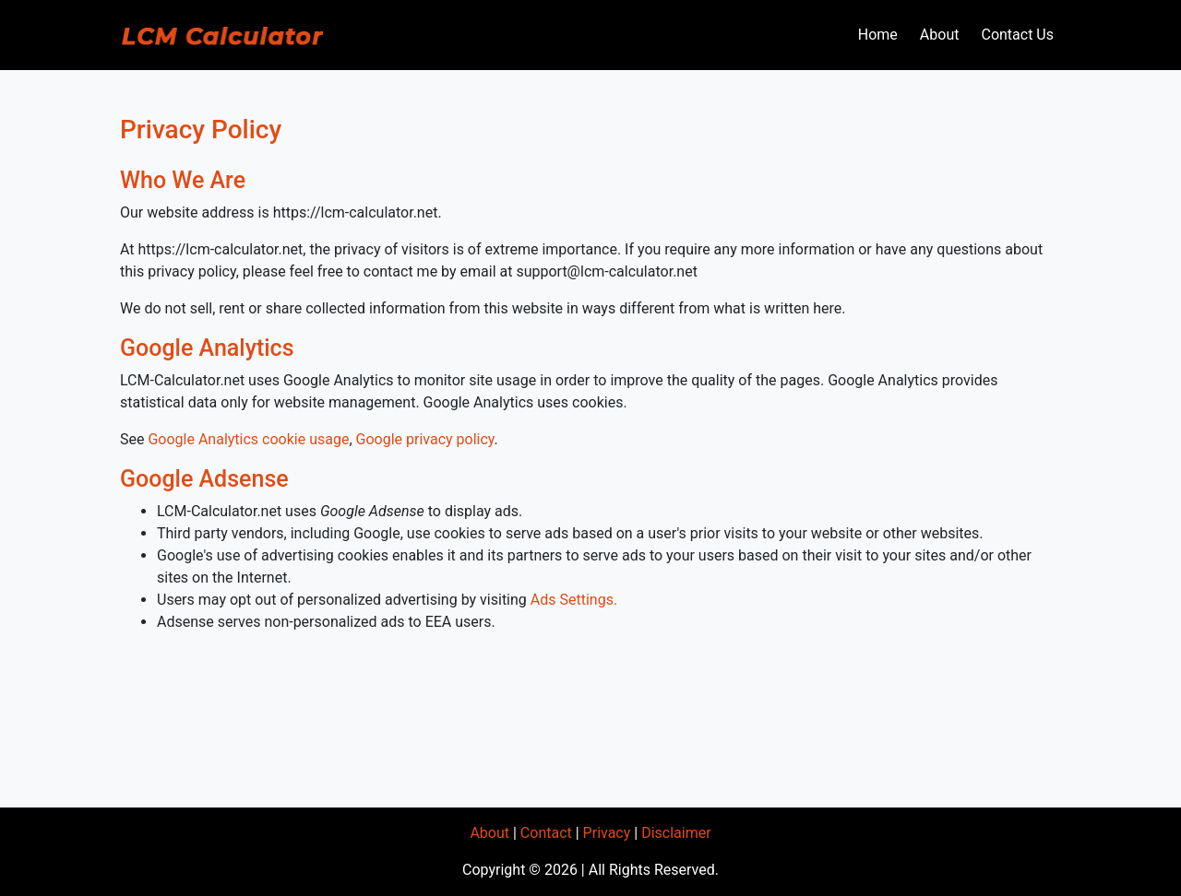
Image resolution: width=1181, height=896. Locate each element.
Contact (546, 833)
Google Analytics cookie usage (248, 439)
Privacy (607, 833)
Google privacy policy (425, 439)
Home (878, 34)
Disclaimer (675, 833)
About (940, 34)
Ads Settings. (574, 599)
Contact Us (1017, 34)
